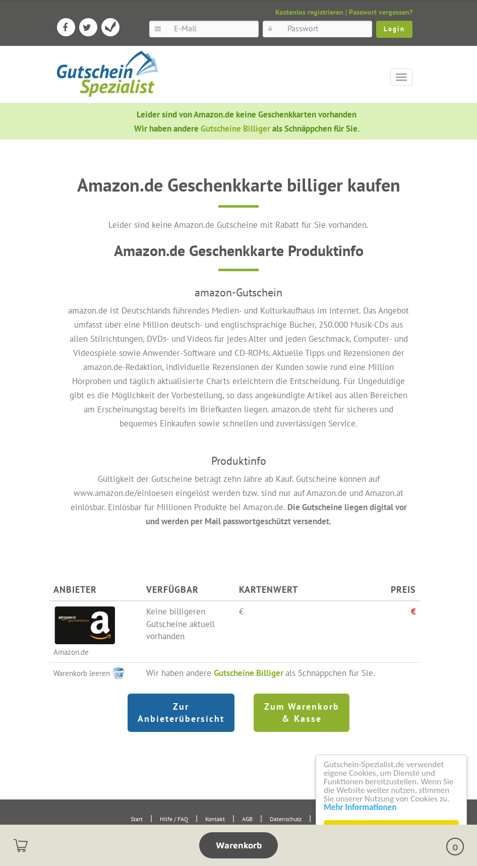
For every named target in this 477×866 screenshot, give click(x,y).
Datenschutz (286, 819)
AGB (247, 819)
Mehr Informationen (360, 807)
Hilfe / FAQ (174, 819)
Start (137, 819)
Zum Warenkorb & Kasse (301, 712)
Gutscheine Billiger (236, 128)
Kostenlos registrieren (309, 12)
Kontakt (215, 819)
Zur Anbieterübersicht (181, 712)
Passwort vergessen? (380, 12)
